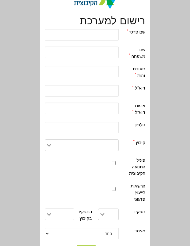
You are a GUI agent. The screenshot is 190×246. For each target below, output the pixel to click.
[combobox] (85, 144)
